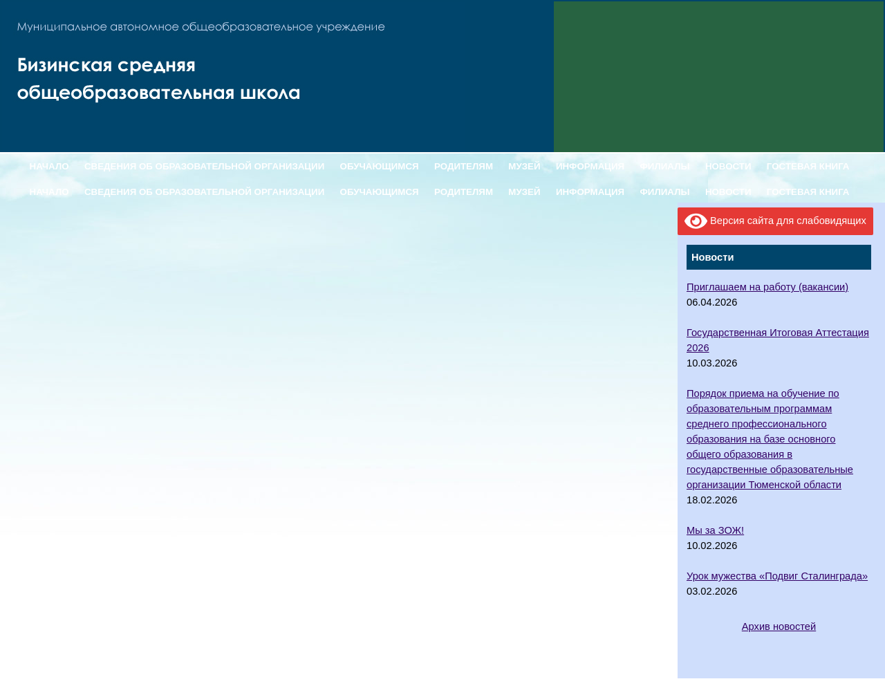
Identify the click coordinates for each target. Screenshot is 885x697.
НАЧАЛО (49, 166)
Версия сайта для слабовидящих (775, 221)
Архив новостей (779, 626)
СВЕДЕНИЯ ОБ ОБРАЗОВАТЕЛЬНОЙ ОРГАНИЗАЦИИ (204, 166)
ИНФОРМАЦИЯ (590, 166)
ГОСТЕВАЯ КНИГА (808, 166)
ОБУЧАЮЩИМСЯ (379, 166)
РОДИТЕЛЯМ (463, 166)
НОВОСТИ (728, 166)
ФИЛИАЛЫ (664, 166)
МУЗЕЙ (524, 166)
